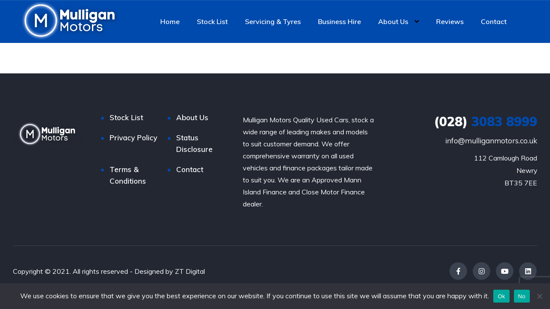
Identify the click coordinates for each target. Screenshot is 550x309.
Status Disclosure (194, 143)
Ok (501, 296)
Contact (494, 21)
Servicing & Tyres (273, 21)
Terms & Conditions (128, 175)
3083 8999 (485, 121)
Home (170, 21)
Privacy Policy (133, 137)
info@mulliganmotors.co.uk (491, 140)
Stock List (212, 21)
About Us (393, 21)
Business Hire (339, 21)
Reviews (450, 21)
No (522, 296)
